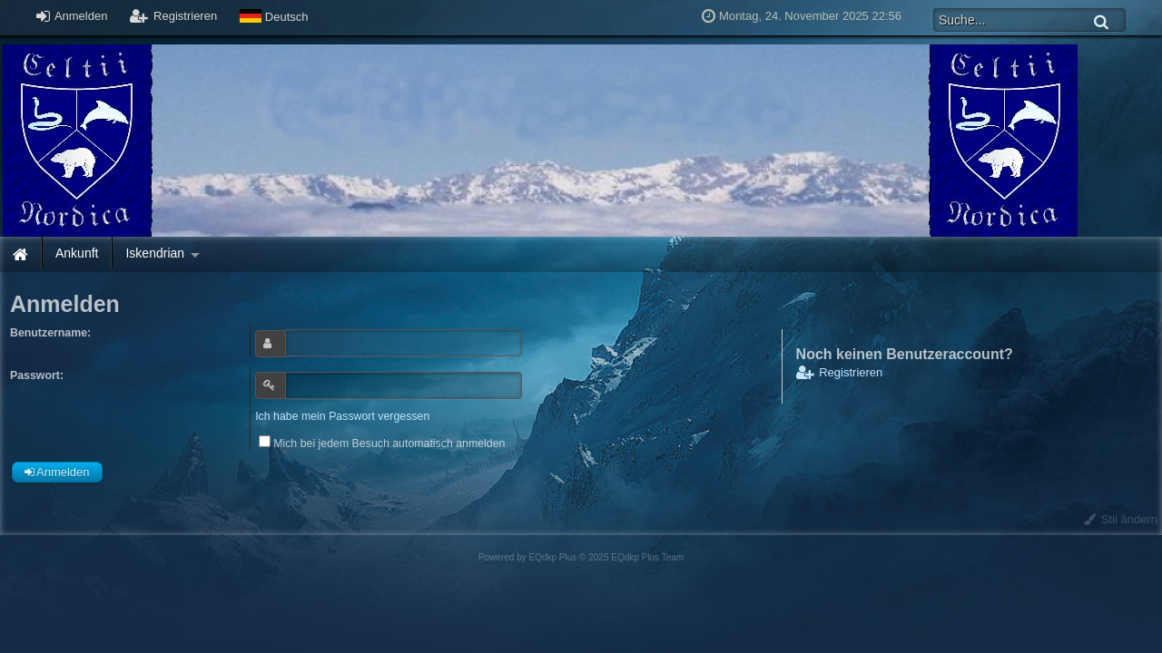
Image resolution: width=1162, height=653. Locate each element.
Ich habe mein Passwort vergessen (342, 416)
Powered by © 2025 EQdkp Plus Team (581, 557)
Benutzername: (50, 332)
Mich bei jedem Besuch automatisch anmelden (382, 443)
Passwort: (37, 375)
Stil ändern (1120, 519)
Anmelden (71, 16)
